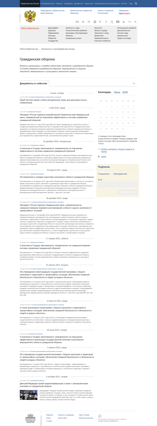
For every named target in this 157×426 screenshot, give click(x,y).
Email (100, 180)
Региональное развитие (126, 28)
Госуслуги (124, 14)
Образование (53, 33)
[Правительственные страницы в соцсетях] (124, 22)
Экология (98, 28)
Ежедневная (104, 174)
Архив (103, 157)
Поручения (88, 4)
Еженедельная (120, 174)
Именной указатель (86, 418)
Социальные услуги (73, 38)
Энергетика (98, 36)
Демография (53, 28)
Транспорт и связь (101, 33)
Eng (130, 4)
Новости (59, 4)
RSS (134, 83)
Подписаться (127, 192)
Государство (53, 41)
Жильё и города (100, 30)
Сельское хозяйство (102, 41)
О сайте (49, 421)
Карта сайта (62, 418)
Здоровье (52, 30)
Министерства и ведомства (81, 11)
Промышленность (101, 38)
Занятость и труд (72, 28)
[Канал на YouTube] (118, 22)
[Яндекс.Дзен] (95, 22)
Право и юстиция (124, 38)
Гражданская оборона (34, 111)
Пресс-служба (84, 415)
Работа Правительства (29, 49)
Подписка (104, 166)
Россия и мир (122, 33)
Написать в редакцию (66, 415)
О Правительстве (48, 4)
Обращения (123, 11)
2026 (125, 92)
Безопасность (122, 36)
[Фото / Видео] (77, 22)
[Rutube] (100, 21)
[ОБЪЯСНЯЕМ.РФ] (112, 22)
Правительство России (30, 4)
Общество (52, 38)
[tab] (34, 83)
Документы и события (33, 83)
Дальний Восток (123, 30)
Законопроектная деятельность (107, 4)
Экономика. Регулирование (76, 33)
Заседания (68, 4)
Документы (78, 4)
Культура (51, 36)
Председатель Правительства (52, 11)
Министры (74, 13)
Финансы (69, 36)
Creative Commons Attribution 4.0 (108, 421)
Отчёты (124, 4)
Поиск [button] (136, 3)
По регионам (103, 13)
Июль (117, 92)
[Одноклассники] (106, 22)
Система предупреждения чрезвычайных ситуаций (44, 97)
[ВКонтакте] (89, 22)
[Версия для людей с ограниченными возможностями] (130, 22)
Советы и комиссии (105, 11)
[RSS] (135, 22)
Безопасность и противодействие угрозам (58, 49)
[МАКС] (83, 22)
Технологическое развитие (76, 30)
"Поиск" (101, 144)
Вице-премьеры (47, 13)
